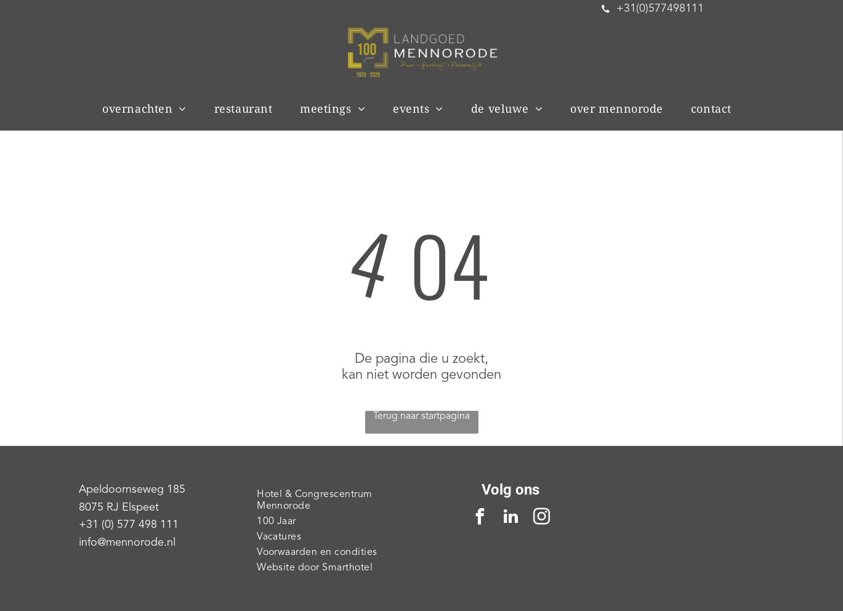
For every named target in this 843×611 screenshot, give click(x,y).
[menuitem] (149, 108)
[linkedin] (510, 518)
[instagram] (541, 518)
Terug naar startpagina (421, 416)
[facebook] (479, 518)
